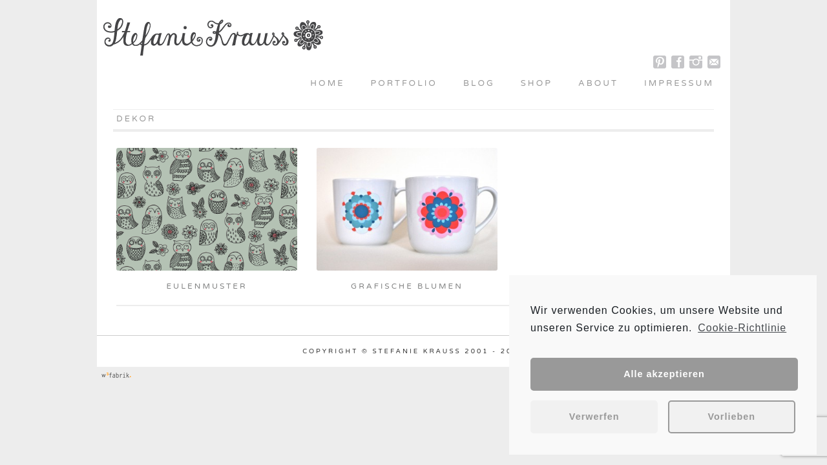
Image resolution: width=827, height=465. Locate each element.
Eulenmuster (206, 286)
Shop (536, 83)
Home (327, 83)
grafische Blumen (407, 286)
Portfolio (404, 83)
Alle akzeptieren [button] (664, 374)
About (598, 83)
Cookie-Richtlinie (742, 327)
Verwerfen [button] (594, 416)
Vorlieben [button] (732, 416)
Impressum (679, 83)
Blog (479, 83)
